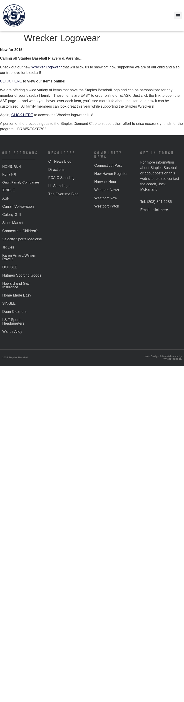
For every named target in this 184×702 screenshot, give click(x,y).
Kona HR (9, 174)
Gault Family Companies (21, 182)
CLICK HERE (11, 81)
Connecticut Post (108, 165)
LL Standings (59, 186)
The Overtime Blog (63, 194)
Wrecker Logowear (46, 67)
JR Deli (8, 247)
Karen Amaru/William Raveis (19, 257)
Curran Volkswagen (18, 206)
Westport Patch (106, 206)
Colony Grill (11, 215)
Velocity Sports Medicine (22, 239)
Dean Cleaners (14, 312)
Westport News (106, 190)
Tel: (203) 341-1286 (156, 202)
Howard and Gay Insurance (16, 285)
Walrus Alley (12, 331)
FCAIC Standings (62, 178)
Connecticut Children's (20, 231)
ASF (5, 198)
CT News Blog (60, 161)
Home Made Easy (16, 295)
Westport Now (105, 198)
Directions (56, 169)
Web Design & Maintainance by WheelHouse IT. (163, 357)
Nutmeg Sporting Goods (21, 275)
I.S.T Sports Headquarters (13, 321)
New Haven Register (111, 174)
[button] (178, 15)
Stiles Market (12, 223)
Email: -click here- (154, 210)
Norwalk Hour (105, 182)
